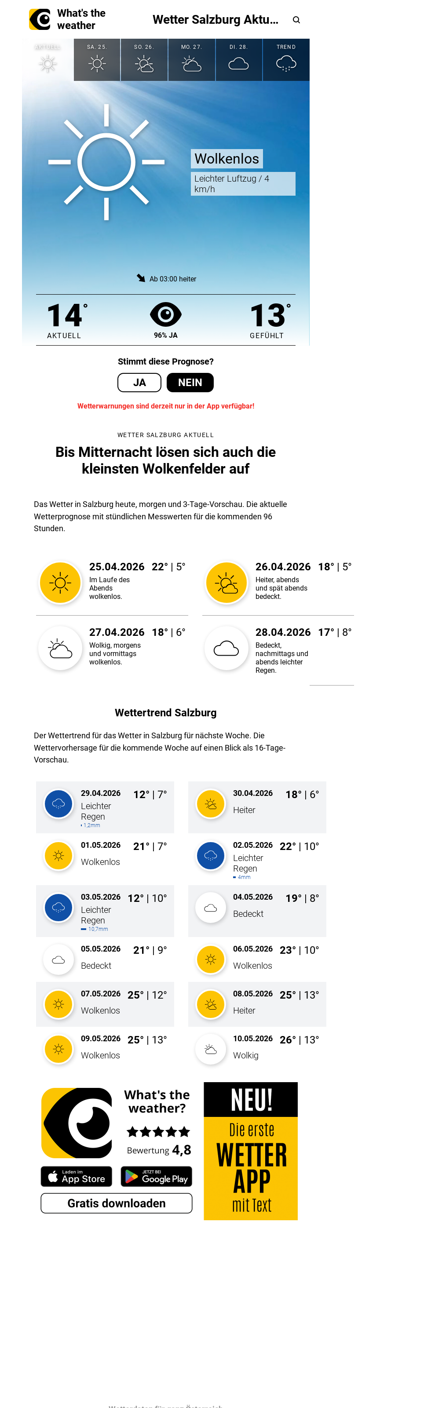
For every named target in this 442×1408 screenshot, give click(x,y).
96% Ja (166, 319)
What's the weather (67, 19)
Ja (139, 382)
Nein (190, 382)
